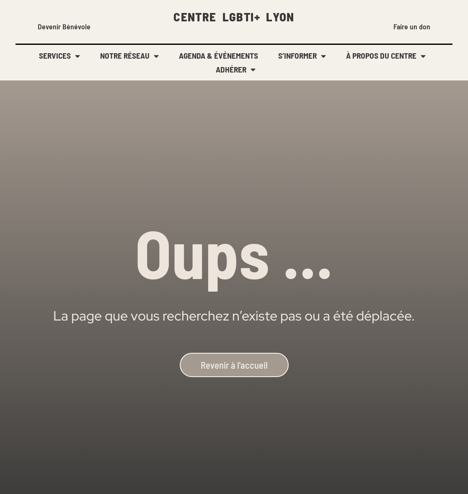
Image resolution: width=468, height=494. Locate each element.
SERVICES (59, 56)
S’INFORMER (302, 56)
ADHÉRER (236, 70)
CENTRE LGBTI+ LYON (234, 16)
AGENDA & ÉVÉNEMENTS (218, 55)
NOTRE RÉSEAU (129, 56)
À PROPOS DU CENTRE (386, 56)
